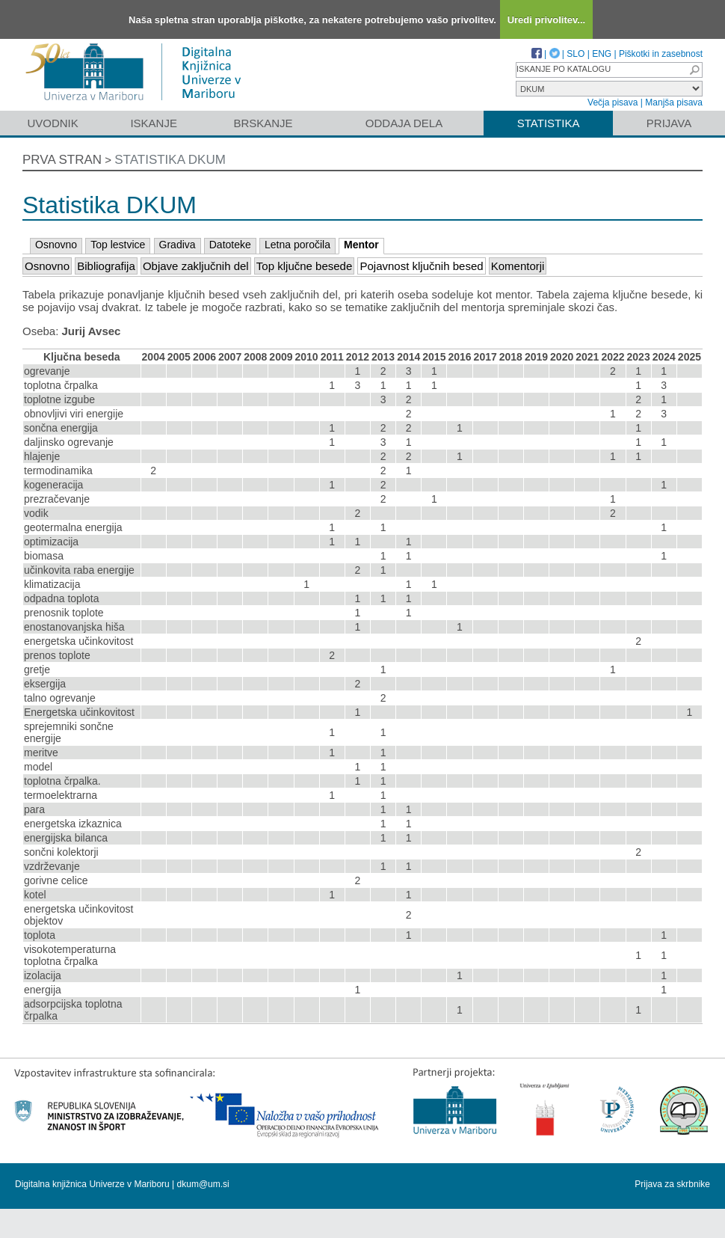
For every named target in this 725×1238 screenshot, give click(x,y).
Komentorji (518, 266)
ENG (601, 54)
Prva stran (62, 160)
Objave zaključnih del (196, 266)
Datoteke (230, 245)
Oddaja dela (403, 123)
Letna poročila (297, 245)
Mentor (361, 245)
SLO (575, 54)
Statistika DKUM (170, 160)
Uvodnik (52, 123)
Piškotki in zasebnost (661, 54)
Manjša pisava (674, 102)
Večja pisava (612, 102)
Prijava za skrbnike (672, 1184)
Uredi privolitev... (547, 19)
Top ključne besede (304, 266)
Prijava (669, 123)
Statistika (548, 123)
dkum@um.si (203, 1184)
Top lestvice (117, 245)
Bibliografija (106, 266)
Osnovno (56, 245)
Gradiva (177, 245)
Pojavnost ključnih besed (421, 266)
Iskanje (153, 123)
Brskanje (262, 123)
